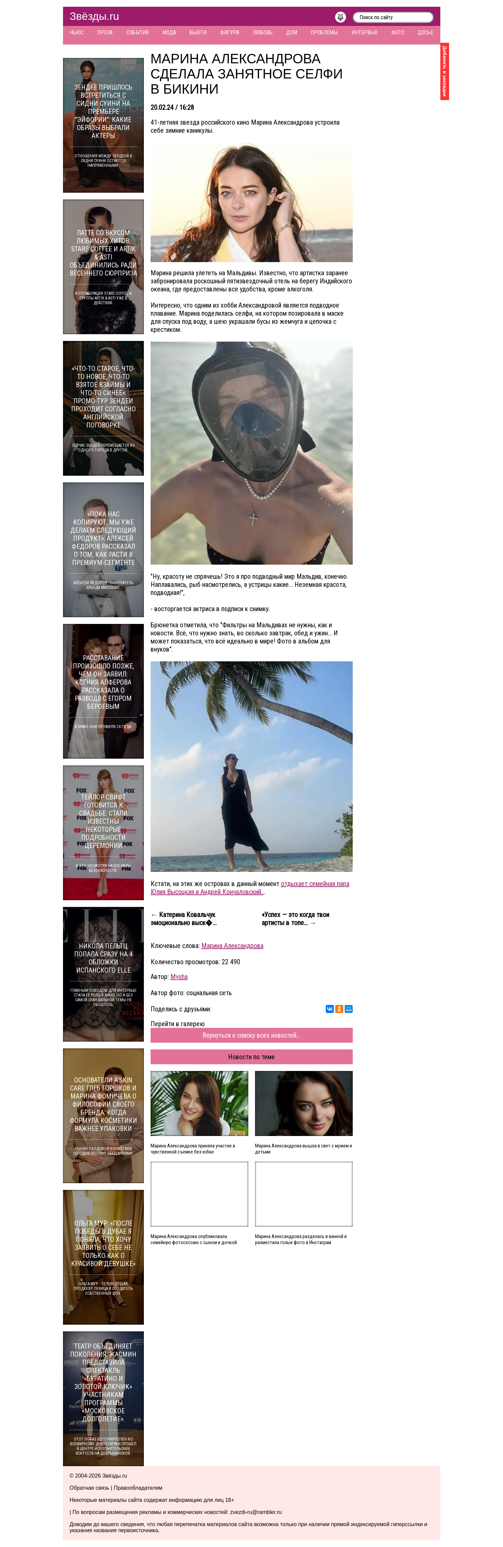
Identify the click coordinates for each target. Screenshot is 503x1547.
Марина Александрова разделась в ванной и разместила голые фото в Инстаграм (301, 1239)
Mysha (179, 977)
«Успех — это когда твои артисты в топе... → (295, 919)
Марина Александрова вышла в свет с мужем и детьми (303, 1149)
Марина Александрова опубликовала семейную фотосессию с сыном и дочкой (194, 1239)
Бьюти (198, 32)
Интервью (364, 32)
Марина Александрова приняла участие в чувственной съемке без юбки (193, 1149)
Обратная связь (89, 1488)
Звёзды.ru (94, 16)
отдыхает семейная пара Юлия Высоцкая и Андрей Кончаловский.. (250, 888)
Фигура (229, 32)
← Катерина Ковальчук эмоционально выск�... (184, 919)
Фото (397, 32)
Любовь (263, 32)
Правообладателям (138, 1488)
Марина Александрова (232, 946)
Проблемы (324, 32)
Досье (425, 32)
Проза (105, 32)
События (137, 32)
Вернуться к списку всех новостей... (251, 1035)
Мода (169, 32)
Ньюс (77, 32)
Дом (291, 32)
